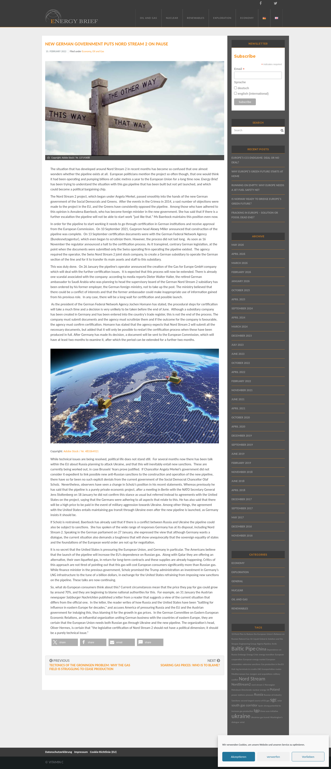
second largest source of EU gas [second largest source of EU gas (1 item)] (255, 700)
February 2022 (241, 381)
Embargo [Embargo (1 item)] (242, 654)
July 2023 (238, 345)
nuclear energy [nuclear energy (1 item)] (259, 689)
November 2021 (242, 390)
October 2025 (241, 290)
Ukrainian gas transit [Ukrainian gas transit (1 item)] (260, 717)
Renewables (195, 17)
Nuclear (172, 17)
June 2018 (238, 481)
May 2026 (238, 245)
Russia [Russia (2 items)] (258, 694)
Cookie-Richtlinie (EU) (103, 752)
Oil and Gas (148, 17)
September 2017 (242, 508)
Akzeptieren (238, 757)
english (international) (253, 93)
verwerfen (273, 757)
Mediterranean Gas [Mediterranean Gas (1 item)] (240, 674)
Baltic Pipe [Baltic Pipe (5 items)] (244, 648)
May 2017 (238, 517)
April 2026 (238, 254)
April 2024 (238, 317)
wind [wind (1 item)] (242, 722)
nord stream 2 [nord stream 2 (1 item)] (257, 684)
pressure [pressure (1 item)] (250, 695)
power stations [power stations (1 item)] (238, 695)
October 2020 (241, 417)
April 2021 (238, 408)
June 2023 (238, 354)
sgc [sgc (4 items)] (273, 700)
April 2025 (238, 299)
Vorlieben (308, 757)
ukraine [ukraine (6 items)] (241, 716)
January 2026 (241, 281)
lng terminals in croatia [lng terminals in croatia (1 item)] (246, 669)
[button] (65, 642)
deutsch (243, 88)
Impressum (81, 752)
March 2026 (240, 263)
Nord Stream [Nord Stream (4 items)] (252, 679)
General (237, 581)
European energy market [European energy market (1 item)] (254, 659)
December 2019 (242, 435)
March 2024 (240, 326)
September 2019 (242, 445)
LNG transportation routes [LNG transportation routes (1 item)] (269, 669)
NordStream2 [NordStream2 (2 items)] (241, 684)
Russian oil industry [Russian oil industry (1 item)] (273, 695)
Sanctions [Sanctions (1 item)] (236, 700)
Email (239, 69)
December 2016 (242, 526)
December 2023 (242, 335)
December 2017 (242, 499)
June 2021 (238, 399)
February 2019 (241, 463)
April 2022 (238, 372)
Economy (247, 17)
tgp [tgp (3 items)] (257, 710)
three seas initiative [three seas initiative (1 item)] (269, 711)
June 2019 (238, 454)
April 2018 (238, 490)
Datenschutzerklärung (58, 752)
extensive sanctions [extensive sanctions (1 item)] (251, 664)
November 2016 (242, 535)
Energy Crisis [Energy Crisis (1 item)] (252, 654)
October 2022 (241, 363)
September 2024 (242, 308)
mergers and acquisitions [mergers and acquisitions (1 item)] (261, 674)
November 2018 (242, 472)
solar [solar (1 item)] (279, 700)
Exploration (222, 17)
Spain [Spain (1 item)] (260, 705)
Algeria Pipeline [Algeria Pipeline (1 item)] (264, 643)
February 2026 (241, 272)
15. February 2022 (56, 51)
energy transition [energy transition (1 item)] (266, 654)
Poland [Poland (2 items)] (275, 689)
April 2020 (238, 426)
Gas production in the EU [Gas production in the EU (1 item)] (272, 664)
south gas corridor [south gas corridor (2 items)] (245, 705)
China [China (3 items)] (261, 649)
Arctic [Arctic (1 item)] (274, 643)
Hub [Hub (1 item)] (233, 669)
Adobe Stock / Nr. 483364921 (81, 451)
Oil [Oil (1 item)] (268, 689)
